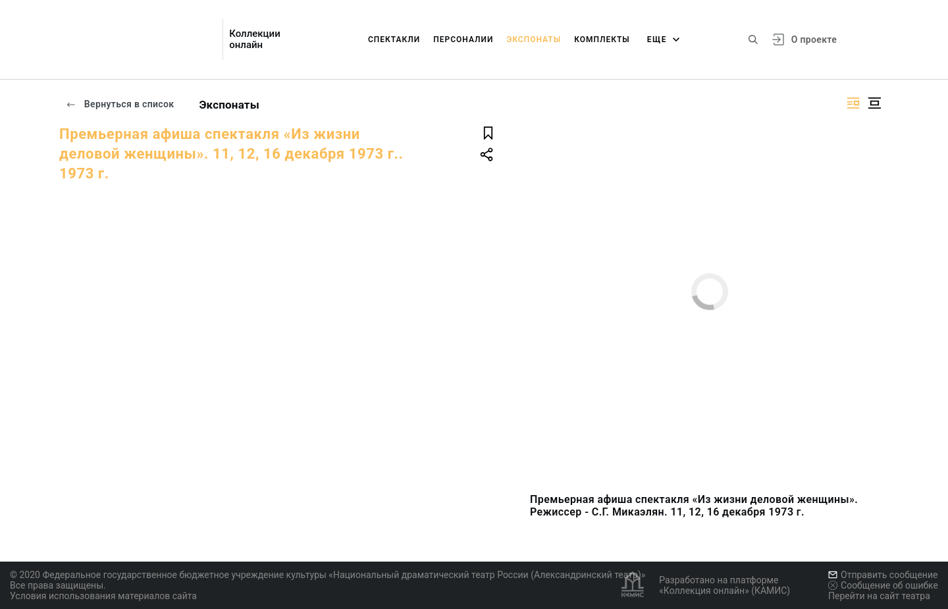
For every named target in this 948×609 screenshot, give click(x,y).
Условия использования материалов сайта (103, 596)
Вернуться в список (120, 104)
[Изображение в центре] (874, 103)
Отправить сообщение (882, 574)
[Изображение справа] (853, 103)
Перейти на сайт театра (879, 596)
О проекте (814, 39)
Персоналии (463, 39)
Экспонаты (533, 39)
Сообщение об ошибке (883, 585)
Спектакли (394, 39)
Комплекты (602, 39)
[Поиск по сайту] (753, 39)
